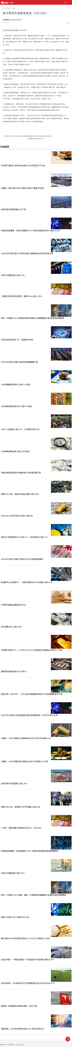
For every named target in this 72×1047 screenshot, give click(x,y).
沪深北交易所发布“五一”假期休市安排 (17, 340)
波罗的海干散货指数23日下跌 (13, 209)
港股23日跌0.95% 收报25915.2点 (15, 917)
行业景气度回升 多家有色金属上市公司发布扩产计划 (23, 166)
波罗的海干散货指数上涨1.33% (14, 783)
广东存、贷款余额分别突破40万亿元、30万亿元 (21, 828)
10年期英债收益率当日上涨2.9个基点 (16, 406)
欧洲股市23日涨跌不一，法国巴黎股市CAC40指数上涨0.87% (27, 582)
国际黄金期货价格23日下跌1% (14, 671)
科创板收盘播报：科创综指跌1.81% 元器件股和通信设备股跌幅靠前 (29, 851)
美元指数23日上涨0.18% (11, 627)
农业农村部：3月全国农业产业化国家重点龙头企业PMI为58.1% (27, 983)
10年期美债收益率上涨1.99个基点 (15, 451)
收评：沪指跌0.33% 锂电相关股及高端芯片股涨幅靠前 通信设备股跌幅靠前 (32, 318)
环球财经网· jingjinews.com (36, 138)
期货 (14, 8)
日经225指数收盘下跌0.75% (13, 873)
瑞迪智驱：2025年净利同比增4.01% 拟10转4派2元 (22, 1029)
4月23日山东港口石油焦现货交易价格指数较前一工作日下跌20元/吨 (29, 715)
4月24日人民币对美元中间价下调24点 (17, 516)
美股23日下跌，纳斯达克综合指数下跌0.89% (20, 494)
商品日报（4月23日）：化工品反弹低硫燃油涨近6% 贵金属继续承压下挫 (31, 694)
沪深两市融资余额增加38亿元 (13, 605)
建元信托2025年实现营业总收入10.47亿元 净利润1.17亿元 (25, 938)
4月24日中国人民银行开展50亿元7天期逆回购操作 (22, 559)
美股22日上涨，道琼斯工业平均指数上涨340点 (20, 807)
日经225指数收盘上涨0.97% (13, 275)
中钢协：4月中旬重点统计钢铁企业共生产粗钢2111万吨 (24, 761)
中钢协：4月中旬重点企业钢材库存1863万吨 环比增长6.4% (26, 738)
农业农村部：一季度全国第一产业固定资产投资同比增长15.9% (27, 960)
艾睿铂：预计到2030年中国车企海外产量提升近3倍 (22, 188)
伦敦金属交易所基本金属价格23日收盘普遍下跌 (21, 473)
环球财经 (7, 8)
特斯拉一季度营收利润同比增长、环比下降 (19, 1006)
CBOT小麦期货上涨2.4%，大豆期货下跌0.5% (20, 429)
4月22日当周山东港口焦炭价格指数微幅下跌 (19, 362)
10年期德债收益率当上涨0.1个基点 (15, 385)
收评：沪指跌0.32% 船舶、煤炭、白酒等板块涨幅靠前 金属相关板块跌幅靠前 (33, 895)
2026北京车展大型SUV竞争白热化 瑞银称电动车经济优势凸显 (27, 253)
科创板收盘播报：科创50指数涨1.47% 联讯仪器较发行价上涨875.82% (30, 231)
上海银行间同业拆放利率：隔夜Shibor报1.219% (21, 296)
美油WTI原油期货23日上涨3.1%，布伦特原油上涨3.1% (24, 537)
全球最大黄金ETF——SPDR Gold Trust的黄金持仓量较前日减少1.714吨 (32, 650)
